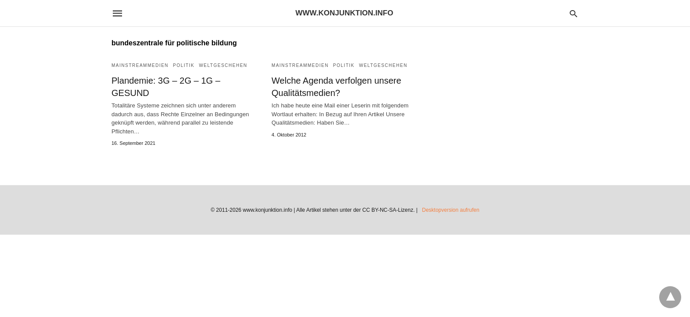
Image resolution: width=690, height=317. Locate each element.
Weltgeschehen (223, 65)
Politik (184, 65)
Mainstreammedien (140, 65)
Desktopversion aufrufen (450, 210)
